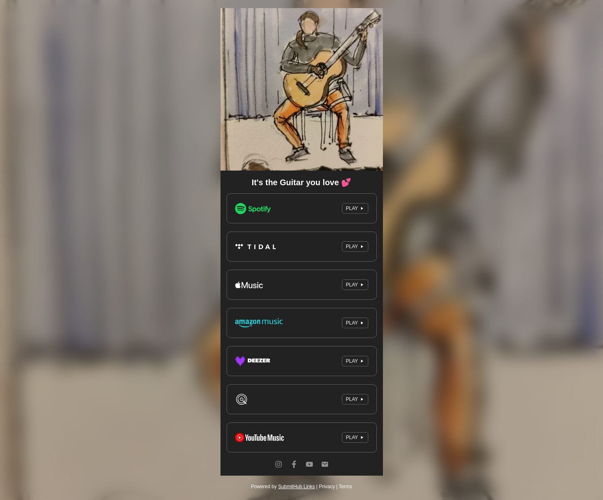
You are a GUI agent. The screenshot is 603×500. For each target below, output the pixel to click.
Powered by (283, 486)
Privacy (327, 486)
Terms (345, 486)
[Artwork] (301, 89)
